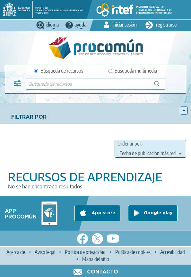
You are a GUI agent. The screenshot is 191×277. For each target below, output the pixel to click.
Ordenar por (129, 143)
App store (102, 213)
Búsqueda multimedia (132, 70)
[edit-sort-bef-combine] (150, 153)
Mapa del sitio (95, 259)
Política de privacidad (85, 252)
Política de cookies (133, 252)
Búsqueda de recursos (58, 70)
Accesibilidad (172, 252)
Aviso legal (45, 252)
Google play (158, 213)
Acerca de (15, 252)
